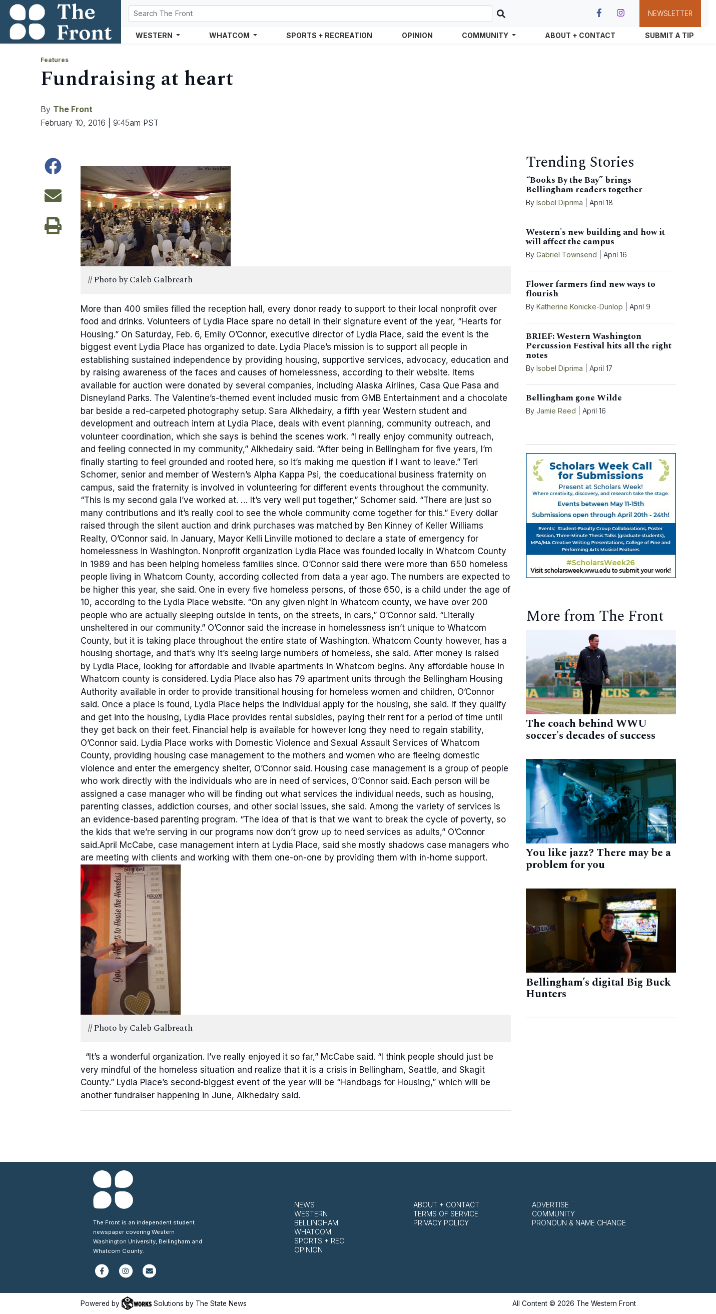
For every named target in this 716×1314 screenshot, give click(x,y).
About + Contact (580, 35)
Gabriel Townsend (566, 254)
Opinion (417, 35)
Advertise (550, 1204)
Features (55, 60)
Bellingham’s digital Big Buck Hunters (598, 989)
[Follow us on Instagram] (620, 13)
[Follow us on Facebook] (599, 13)
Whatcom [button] (230, 35)
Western (311, 1213)
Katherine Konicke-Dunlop (579, 306)
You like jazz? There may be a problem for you (598, 859)
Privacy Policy (441, 1222)
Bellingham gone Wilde (574, 397)
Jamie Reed (557, 410)
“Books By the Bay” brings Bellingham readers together (584, 185)
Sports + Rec (319, 1240)
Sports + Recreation (329, 35)
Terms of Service (445, 1213)
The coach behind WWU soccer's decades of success (590, 730)
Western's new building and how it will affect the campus (595, 237)
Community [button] (486, 35)
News (304, 1204)
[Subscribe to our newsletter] (149, 1275)
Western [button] (155, 35)
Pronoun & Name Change (579, 1222)
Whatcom (312, 1231)
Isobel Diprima (559, 202)
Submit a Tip (669, 35)
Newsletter (670, 14)
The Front (73, 109)
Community (553, 1213)
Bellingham (316, 1222)
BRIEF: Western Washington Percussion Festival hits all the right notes (598, 346)
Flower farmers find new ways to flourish (590, 289)
